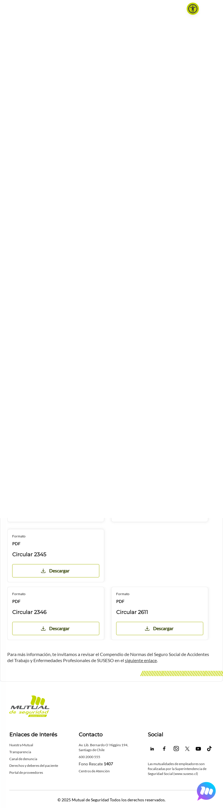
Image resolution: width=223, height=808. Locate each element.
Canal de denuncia (23, 759)
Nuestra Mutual (21, 745)
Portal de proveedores (26, 772)
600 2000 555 (89, 757)
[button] (192, 8)
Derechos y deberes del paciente (33, 765)
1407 (108, 763)
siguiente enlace (141, 660)
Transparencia (20, 752)
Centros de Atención (94, 771)
